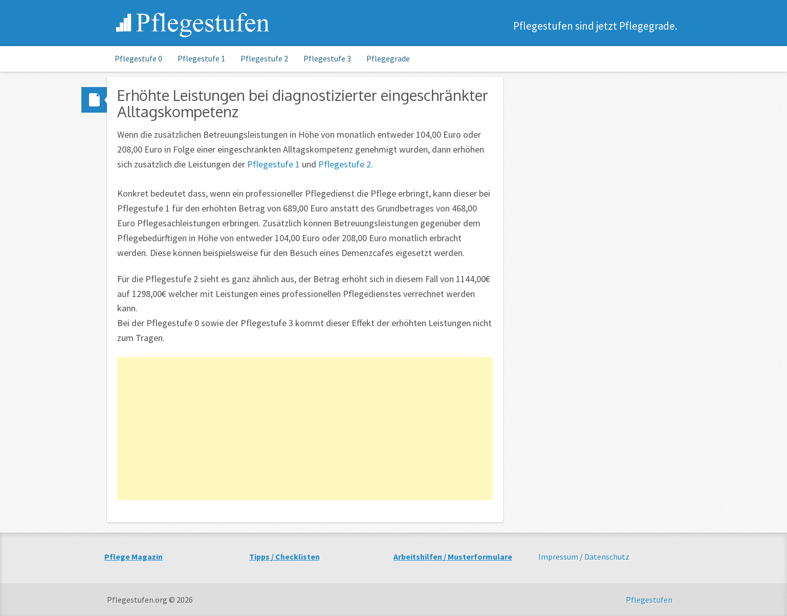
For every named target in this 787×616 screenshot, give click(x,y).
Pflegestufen (649, 599)
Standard (94, 100)
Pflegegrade (388, 58)
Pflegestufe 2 (264, 58)
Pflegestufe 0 (138, 58)
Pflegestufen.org (193, 24)
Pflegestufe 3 (327, 58)
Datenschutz (606, 556)
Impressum (558, 556)
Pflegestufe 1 (201, 58)
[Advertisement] (305, 428)
